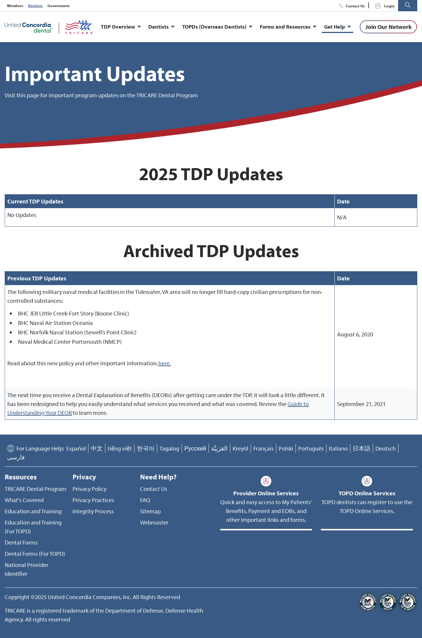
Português (311, 448)
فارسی (16, 457)
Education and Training (33, 511)
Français (263, 448)
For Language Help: (40, 448)
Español (76, 448)
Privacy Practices (93, 500)
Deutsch (385, 448)
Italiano (338, 448)
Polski (286, 448)
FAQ (145, 500)
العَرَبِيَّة (219, 448)
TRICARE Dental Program (35, 488)
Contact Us (351, 6)
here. (164, 363)
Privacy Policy (89, 488)
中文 (97, 448)
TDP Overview (121, 27)
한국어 (146, 448)
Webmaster (154, 522)
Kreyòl (240, 448)
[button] (407, 5)
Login (383, 6)
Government (58, 5)
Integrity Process (93, 511)
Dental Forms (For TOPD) (35, 553)
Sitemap (150, 511)
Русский (195, 448)
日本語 (361, 448)
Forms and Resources (288, 27)
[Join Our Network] (388, 27)
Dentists (35, 5)
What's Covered (24, 500)
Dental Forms (21, 542)
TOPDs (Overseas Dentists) (217, 27)
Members (15, 5)
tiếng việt (120, 448)
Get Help (337, 27)
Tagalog (169, 448)
